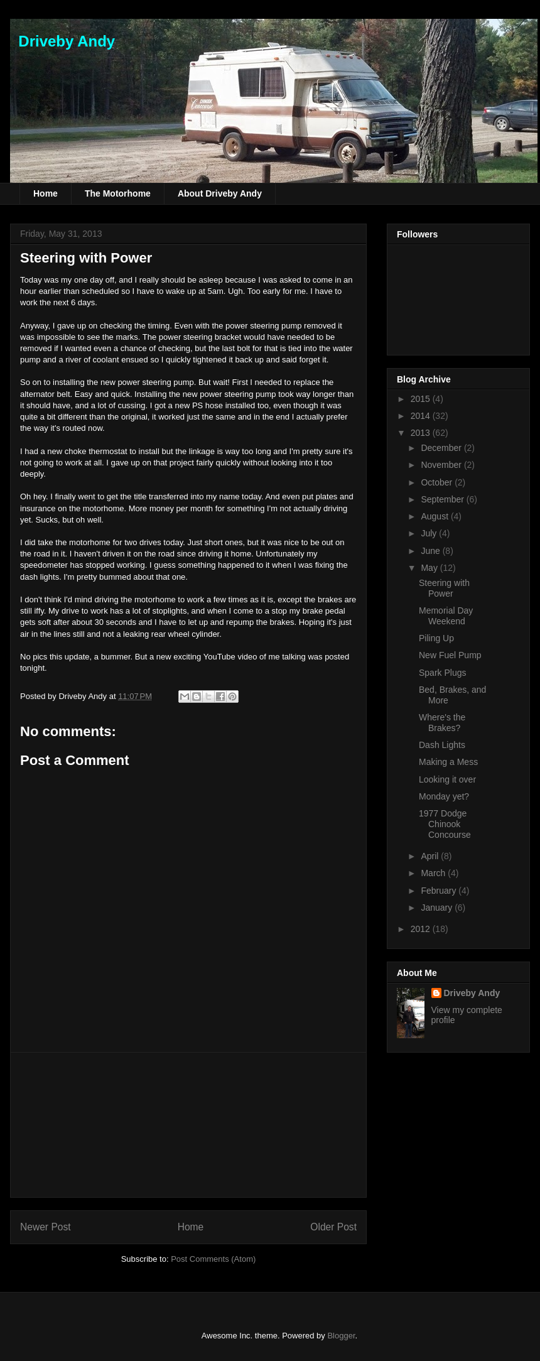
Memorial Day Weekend (446, 615)
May (430, 568)
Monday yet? (444, 796)
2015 (422, 399)
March (434, 873)
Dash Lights (442, 745)
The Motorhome (118, 193)
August (435, 516)
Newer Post (45, 1227)
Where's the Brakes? (442, 722)
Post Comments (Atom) (213, 1259)
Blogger (341, 1335)
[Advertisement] (188, 1125)
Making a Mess (448, 762)
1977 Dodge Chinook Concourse (445, 824)
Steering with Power (86, 258)
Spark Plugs (442, 673)
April (431, 856)
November (442, 465)
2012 (422, 929)
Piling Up (436, 638)
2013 (422, 433)
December (442, 448)
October (438, 482)
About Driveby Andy (220, 193)
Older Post (333, 1227)
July (430, 533)
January (438, 908)
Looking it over (447, 779)
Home (45, 193)
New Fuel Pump (450, 655)
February (439, 891)
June (431, 551)
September (443, 499)
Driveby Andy (62, 41)
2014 (422, 416)
